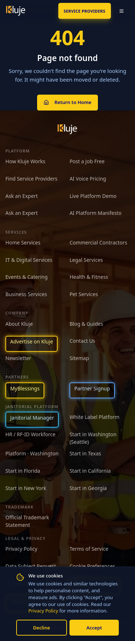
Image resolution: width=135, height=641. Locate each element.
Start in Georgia (88, 488)
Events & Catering (26, 276)
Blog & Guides (86, 323)
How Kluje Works (25, 161)
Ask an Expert (21, 195)
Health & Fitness (88, 276)
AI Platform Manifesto (95, 212)
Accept (94, 627)
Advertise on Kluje (31, 341)
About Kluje (19, 323)
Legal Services (86, 259)
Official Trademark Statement (27, 521)
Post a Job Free (86, 161)
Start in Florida (22, 470)
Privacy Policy (43, 610)
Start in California (90, 470)
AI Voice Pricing (87, 178)
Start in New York (25, 488)
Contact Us (82, 340)
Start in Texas (85, 453)
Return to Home (67, 102)
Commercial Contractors (98, 242)
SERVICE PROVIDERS (84, 11)
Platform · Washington (32, 453)
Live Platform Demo (93, 195)
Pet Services (83, 294)
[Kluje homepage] (67, 129)
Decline (41, 627)
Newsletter (18, 358)
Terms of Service (88, 548)
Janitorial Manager (32, 417)
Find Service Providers (31, 178)
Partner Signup (92, 388)
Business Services (26, 294)
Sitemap (79, 358)
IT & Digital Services (28, 259)
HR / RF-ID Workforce (30, 434)
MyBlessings (25, 388)
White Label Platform (94, 416)
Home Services (22, 242)
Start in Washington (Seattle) (92, 438)
